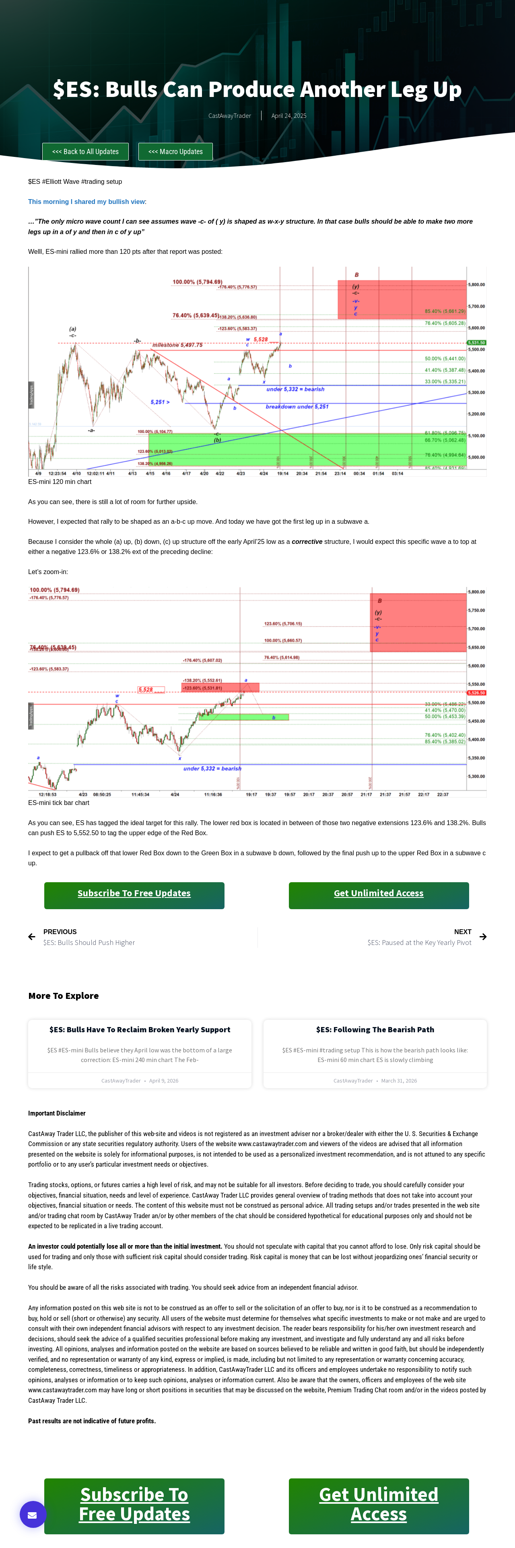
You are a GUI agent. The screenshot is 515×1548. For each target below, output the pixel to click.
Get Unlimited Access (379, 893)
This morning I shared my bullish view (86, 201)
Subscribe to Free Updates (134, 893)
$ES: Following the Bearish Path (375, 1029)
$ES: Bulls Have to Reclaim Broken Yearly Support (140, 1029)
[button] (33, 1514)
